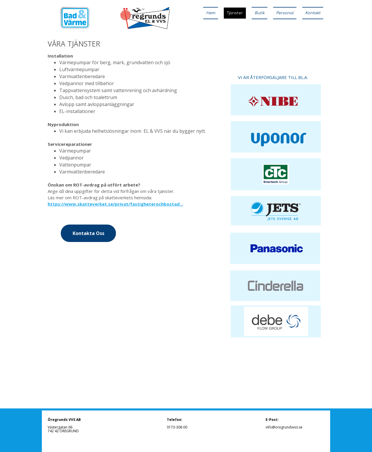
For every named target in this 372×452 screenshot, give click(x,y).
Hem (210, 13)
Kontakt (312, 13)
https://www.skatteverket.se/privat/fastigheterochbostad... (115, 204)
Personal (285, 13)
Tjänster (235, 13)
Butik (259, 13)
